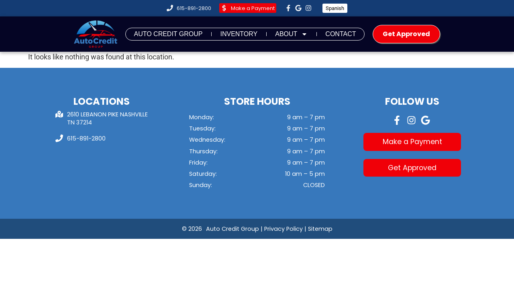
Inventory (238, 34)
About (291, 34)
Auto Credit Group (168, 34)
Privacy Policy (283, 229)
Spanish (335, 8)
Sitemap (320, 229)
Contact (340, 34)
